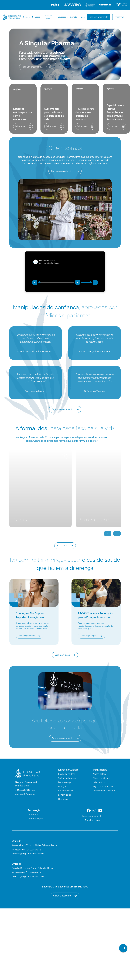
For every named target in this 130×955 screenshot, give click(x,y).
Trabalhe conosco (93, 820)
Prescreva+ (33, 814)
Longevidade (64, 795)
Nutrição (62, 786)
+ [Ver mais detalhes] (64, 456)
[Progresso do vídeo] (56, 282)
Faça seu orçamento (92, 816)
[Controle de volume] (86, 282)
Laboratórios (99, 782)
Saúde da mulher (66, 774)
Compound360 (35, 818)
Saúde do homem (67, 778)
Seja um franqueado (103, 786)
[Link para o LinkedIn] (100, 811)
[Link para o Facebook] (89, 811)
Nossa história (100, 774)
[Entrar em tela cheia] (95, 282)
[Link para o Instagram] (94, 811)
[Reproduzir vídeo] (34, 282)
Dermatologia (64, 782)
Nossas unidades (101, 778)
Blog (83, 17)
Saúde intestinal (65, 790)
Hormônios (63, 799)
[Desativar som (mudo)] (77, 282)
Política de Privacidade (104, 790)
